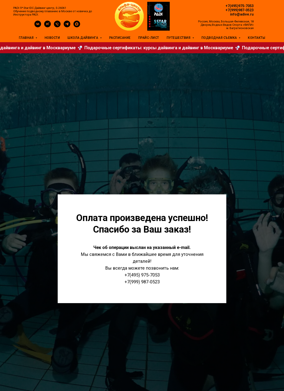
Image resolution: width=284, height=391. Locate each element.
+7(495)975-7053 (239, 6)
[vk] (37, 26)
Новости (52, 37)
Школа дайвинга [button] (83, 37)
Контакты (256, 37)
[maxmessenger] (76, 26)
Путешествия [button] (179, 37)
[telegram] (67, 26)
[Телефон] (57, 26)
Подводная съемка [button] (219, 37)
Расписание (120, 37)
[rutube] (47, 26)
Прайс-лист (148, 37)
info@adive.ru (242, 14)
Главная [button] (26, 37)
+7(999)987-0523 (239, 10)
